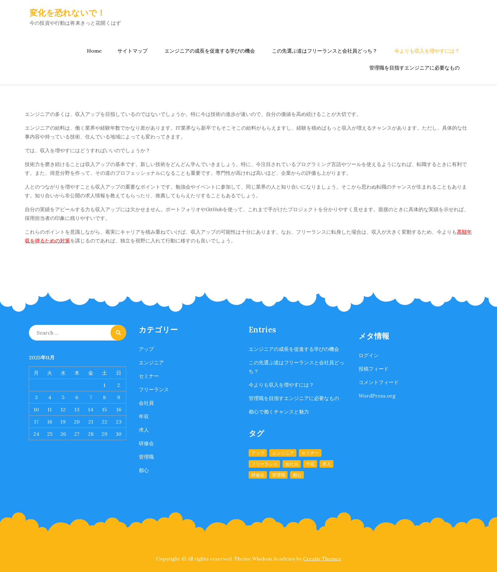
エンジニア (151, 362)
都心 (144, 470)
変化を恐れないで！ (67, 13)
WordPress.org (377, 396)
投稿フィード (374, 369)
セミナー (149, 376)
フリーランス (154, 389)
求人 (144, 430)
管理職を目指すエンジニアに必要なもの (414, 68)
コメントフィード (379, 382)
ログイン (369, 355)
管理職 (146, 457)
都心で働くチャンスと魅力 (279, 411)
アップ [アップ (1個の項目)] (257, 453)
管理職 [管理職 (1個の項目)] (278, 475)
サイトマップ (132, 51)
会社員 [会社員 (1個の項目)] (291, 464)
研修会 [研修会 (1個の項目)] (257, 475)
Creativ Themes (322, 558)
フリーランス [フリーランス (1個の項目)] (264, 464)
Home (94, 51)
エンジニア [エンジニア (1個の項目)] (283, 453)
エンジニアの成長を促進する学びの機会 (210, 51)
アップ (146, 349)
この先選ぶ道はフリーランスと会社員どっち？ (324, 51)
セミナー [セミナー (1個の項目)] (310, 453)
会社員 (146, 403)
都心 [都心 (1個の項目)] (297, 475)
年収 (144, 416)
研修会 (146, 443)
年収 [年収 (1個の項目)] (310, 464)
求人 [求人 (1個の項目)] (326, 464)
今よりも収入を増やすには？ (427, 51)
